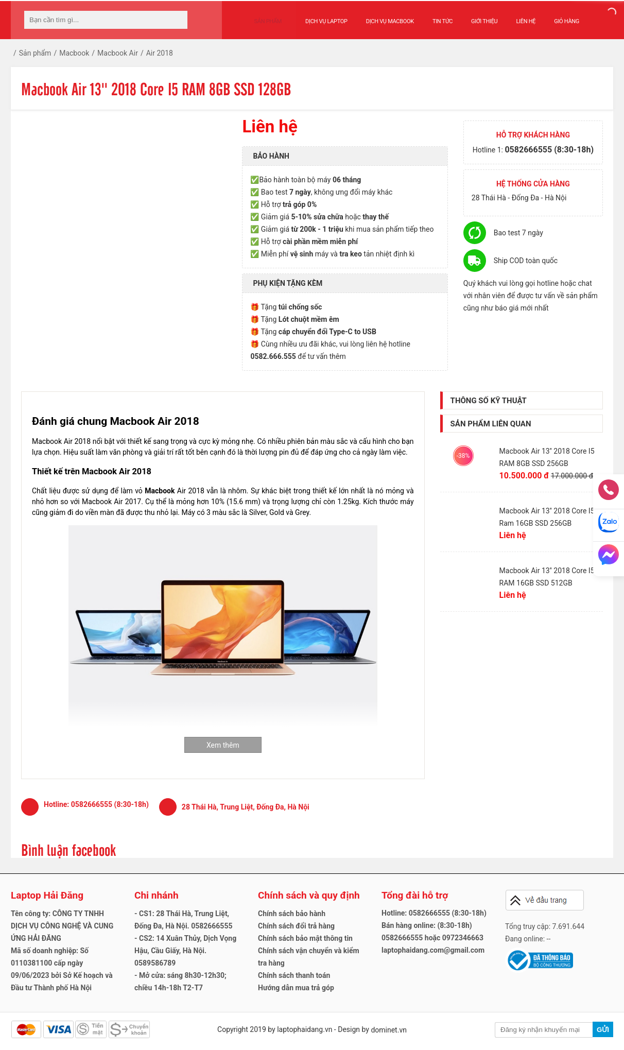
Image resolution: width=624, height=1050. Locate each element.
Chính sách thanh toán (294, 975)
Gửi (603, 1030)
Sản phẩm (263, 16)
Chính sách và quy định (309, 895)
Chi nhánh (156, 895)
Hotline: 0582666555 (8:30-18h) (434, 913)
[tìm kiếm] (176, 20)
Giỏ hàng (556, 16)
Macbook (160, 491)
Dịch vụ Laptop (316, 16)
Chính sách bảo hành (291, 913)
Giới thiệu (474, 16)
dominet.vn (389, 1030)
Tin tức (432, 16)
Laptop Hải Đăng (47, 895)
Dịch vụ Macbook (380, 16)
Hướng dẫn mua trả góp (296, 988)
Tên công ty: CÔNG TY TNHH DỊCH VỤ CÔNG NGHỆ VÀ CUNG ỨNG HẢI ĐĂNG (62, 925)
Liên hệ (516, 16)
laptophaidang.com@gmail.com (433, 950)
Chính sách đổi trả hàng (296, 926)
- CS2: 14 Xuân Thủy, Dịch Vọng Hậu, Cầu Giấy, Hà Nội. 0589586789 (185, 950)
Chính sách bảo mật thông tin (305, 938)
